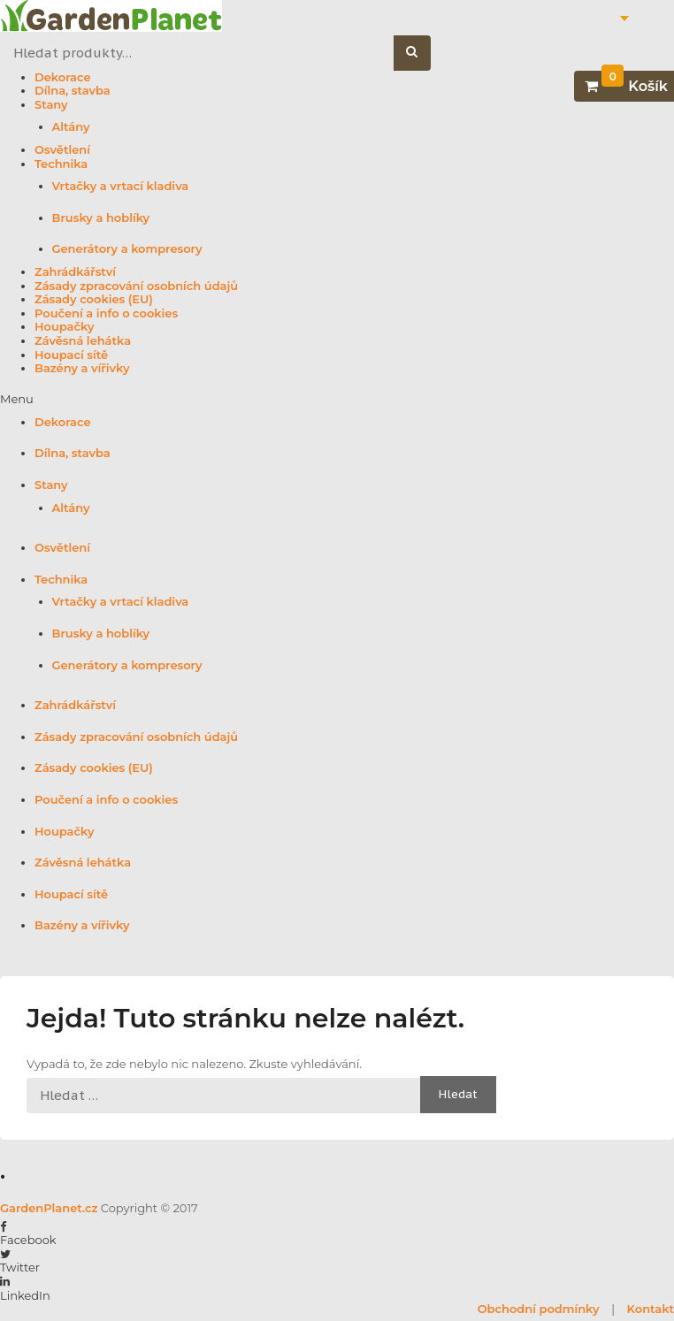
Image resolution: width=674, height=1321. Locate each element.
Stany (51, 104)
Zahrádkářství (75, 272)
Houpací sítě (71, 355)
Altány (71, 127)
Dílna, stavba (72, 90)
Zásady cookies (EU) (93, 299)
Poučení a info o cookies (106, 313)
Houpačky (64, 326)
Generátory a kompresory (127, 249)
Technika (61, 164)
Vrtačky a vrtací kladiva (120, 186)
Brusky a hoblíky (101, 218)
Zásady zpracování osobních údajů (136, 286)
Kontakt (650, 1309)
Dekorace (62, 77)
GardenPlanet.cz (48, 1208)
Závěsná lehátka (82, 340)
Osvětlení (62, 150)
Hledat (421, 53)
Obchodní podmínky (539, 1309)
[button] (337, 400)
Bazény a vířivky (81, 368)
